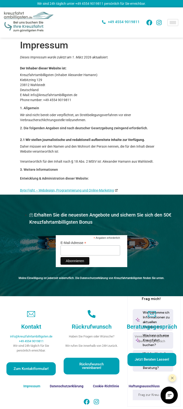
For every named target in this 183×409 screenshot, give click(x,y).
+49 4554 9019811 (89, 3)
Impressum (31, 386)
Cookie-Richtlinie (106, 386)
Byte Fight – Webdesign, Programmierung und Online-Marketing (67, 190)
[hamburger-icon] (173, 22)
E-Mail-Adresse (73, 243)
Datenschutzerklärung (66, 386)
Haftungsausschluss (144, 386)
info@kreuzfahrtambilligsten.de (31, 336)
